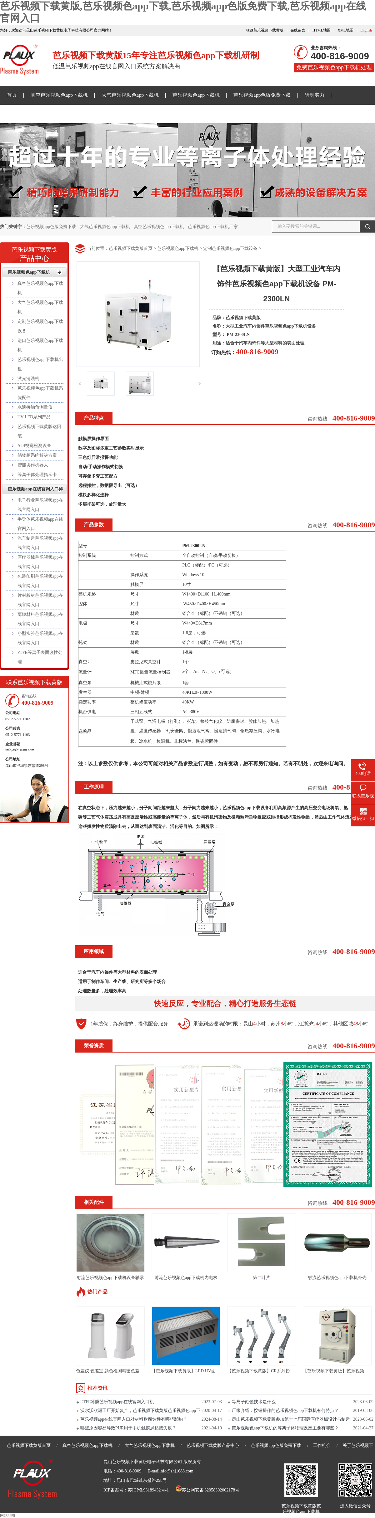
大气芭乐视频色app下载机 (130, 95)
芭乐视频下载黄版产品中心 (213, 1445)
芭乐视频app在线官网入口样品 (104, 113)
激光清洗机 (28, 378)
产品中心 (34, 252)
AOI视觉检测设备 (35, 445)
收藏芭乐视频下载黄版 (264, 30)
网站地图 (7, 1515)
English (366, 30)
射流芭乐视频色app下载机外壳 (337, 1277)
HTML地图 (321, 30)
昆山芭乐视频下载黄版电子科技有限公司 (142, 1461)
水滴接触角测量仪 (35, 407)
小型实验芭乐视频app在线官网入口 (40, 638)
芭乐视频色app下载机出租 (40, 364)
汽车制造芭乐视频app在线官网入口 (40, 543)
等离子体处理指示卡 (37, 474)
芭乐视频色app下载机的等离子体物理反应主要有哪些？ (285, 1428)
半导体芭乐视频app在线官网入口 (40, 524)
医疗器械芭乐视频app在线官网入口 (40, 562)
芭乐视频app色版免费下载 (262, 95)
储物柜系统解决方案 (37, 455)
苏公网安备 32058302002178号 (207, 1490)
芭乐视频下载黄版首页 (130, 248)
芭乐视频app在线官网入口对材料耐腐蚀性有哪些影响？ (133, 1419)
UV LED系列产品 (34, 417)
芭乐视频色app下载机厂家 (213, 226)
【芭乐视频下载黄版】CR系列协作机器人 (267, 1371)
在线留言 (297, 30)
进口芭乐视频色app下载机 (40, 345)
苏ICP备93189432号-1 (148, 1490)
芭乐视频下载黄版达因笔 (39, 431)
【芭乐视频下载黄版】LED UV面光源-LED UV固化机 (203, 1371)
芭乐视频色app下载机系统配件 (40, 393)
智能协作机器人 (33, 465)
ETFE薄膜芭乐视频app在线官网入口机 (117, 1401)
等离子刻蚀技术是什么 (254, 1401)
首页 (12, 95)
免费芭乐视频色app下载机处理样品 (334, 68)
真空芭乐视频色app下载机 (59, 95)
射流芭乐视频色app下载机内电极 (186, 1277)
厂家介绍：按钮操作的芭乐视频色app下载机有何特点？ (285, 1410)
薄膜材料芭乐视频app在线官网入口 (40, 619)
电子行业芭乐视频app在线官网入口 (40, 505)
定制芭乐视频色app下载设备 (230, 248)
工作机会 (322, 1445)
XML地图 (345, 30)
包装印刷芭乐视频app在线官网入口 (40, 581)
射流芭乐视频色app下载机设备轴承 (110, 1277)
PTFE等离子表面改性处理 (40, 657)
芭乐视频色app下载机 (196, 95)
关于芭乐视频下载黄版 (177, 113)
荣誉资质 (94, 1045)
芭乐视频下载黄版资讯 (32, 113)
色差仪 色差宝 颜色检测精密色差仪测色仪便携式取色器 (129, 1371)
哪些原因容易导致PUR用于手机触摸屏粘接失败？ (128, 1428)
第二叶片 (261, 1277)
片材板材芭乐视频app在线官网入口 (40, 600)
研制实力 (314, 95)
